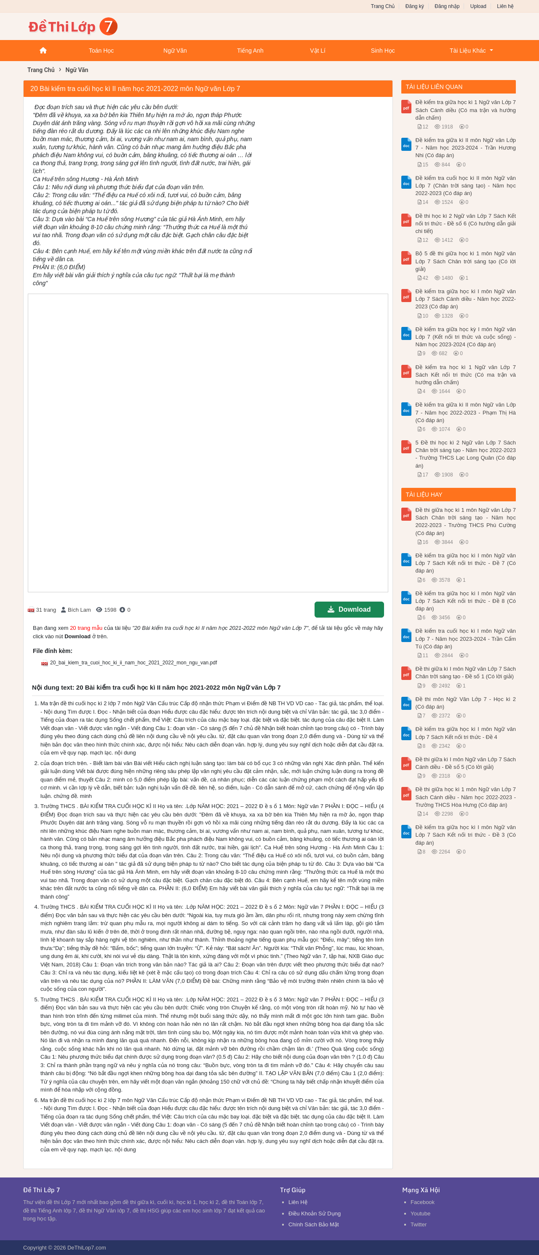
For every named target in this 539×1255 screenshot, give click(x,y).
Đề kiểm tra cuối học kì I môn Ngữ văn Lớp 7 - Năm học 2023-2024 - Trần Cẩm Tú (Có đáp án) (466, 638)
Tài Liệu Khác (468, 50)
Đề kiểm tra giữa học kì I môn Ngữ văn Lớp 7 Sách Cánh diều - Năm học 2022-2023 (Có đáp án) (466, 299)
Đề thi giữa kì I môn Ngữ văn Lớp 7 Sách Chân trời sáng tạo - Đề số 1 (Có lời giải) (466, 673)
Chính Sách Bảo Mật (313, 1224)
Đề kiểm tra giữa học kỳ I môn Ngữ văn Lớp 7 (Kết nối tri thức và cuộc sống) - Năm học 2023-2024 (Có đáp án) (466, 337)
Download (349, 609)
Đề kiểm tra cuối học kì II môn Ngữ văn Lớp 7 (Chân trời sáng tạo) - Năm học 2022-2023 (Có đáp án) (466, 185)
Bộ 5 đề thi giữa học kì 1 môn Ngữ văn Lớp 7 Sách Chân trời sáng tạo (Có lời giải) (466, 261)
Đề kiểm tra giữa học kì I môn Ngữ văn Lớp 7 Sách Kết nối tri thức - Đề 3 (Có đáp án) (466, 835)
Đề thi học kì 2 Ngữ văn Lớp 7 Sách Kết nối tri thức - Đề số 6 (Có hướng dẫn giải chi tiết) (466, 223)
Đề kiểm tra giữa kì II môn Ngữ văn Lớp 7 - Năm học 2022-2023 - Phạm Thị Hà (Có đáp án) (466, 412)
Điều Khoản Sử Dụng (314, 1213)
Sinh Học (383, 50)
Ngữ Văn (175, 50)
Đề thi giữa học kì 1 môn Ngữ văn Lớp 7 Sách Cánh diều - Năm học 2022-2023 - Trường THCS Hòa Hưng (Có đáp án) (466, 797)
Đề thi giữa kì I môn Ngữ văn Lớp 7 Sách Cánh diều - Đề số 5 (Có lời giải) (466, 763)
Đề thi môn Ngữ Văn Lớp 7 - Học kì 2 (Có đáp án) (466, 703)
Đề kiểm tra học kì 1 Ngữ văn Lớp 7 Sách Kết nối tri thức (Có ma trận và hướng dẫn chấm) (466, 374)
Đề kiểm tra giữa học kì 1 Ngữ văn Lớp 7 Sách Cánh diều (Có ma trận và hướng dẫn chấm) (466, 109)
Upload (478, 6)
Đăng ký (415, 6)
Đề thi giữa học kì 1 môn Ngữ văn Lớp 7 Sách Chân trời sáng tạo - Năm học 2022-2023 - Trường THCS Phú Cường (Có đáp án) (466, 521)
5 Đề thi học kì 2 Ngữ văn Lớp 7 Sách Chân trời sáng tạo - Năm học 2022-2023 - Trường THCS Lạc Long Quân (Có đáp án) (466, 454)
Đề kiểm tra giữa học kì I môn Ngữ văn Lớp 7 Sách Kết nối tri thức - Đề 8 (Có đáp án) (466, 601)
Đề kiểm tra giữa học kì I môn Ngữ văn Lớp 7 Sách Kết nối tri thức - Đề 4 (466, 733)
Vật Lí (318, 50)
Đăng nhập (447, 6)
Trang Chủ (383, 6)
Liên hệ (505, 6)
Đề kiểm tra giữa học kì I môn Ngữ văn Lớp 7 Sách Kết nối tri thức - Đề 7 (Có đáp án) (466, 563)
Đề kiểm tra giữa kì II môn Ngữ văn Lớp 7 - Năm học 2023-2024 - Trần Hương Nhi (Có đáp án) (466, 147)
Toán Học (101, 50)
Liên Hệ (297, 1202)
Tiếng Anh (250, 50)
